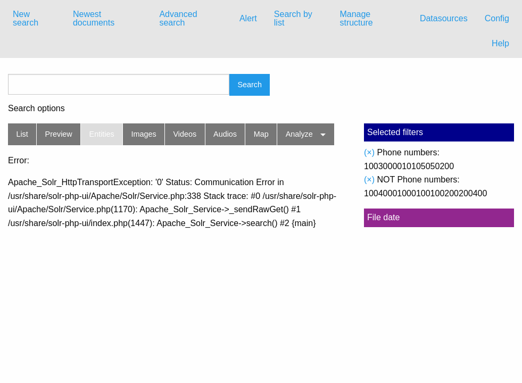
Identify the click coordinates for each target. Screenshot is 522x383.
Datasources (444, 18)
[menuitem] (34, 18)
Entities (101, 134)
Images (143, 134)
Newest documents (93, 18)
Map (261, 134)
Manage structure (355, 18)
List (22, 134)
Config (497, 18)
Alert (248, 18)
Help (500, 43)
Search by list (293, 18)
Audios (225, 134)
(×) (369, 152)
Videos (185, 134)
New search (25, 18)
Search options (36, 108)
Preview (58, 134)
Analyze (299, 134)
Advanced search (178, 18)
